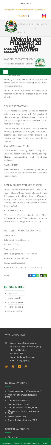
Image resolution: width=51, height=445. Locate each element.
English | (23, 3)
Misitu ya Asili (13, 298)
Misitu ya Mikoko (15, 307)
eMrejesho (9, 9)
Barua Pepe (40, 9)
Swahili (28, 3)
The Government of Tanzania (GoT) (25, 391)
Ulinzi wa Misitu (14, 311)
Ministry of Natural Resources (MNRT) (21, 395)
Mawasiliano (22, 16)
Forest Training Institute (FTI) (22, 420)
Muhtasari (12, 293)
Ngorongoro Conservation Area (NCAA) (22, 412)
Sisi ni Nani (13, 437)
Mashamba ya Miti (15, 302)
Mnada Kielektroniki (24, 9)
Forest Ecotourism (17, 416)
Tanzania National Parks (20, 400)
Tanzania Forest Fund (18, 404)
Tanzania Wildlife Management (23, 407)
